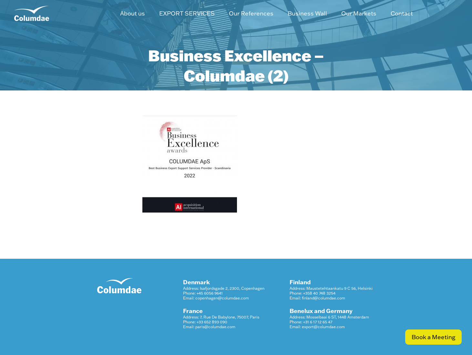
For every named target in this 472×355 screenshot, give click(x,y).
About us (132, 13)
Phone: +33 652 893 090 (205, 321)
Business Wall (307, 13)
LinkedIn (439, 13)
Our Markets (358, 13)
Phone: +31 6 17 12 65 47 (311, 321)
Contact (402, 13)
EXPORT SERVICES (187, 13)
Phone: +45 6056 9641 (203, 293)
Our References (251, 13)
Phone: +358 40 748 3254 (312, 293)
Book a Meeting (433, 337)
